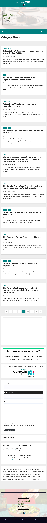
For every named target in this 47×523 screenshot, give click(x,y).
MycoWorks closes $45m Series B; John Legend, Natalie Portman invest (20, 78)
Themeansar (38, 519)
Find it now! (23, 369)
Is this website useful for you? (23, 351)
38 (36, 311)
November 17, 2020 (10, 109)
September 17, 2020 (10, 217)
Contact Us (9, 430)
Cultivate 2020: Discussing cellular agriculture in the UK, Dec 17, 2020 (23, 52)
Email (8, 392)
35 (28, 311)
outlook (16, 449)
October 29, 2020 (10, 164)
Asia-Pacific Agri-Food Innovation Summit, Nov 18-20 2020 (23, 132)
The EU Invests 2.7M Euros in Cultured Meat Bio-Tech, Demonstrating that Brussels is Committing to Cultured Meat (22, 159)
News (9, 48)
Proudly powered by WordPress (13, 519)
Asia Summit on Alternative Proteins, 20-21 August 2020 (21, 264)
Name (9, 383)
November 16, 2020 (10, 136)
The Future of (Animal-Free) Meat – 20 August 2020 (23, 238)
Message (7, 402)
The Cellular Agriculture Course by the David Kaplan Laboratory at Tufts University (22, 187)
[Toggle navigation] (44, 31)
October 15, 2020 (10, 191)
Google (12, 449)
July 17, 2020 (8, 295)
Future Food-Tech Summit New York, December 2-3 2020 (19, 105)
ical (9, 449)
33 (19, 311)
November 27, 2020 (10, 83)
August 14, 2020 (9, 242)
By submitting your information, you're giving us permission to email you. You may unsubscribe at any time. (23, 424)
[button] (41, 31)
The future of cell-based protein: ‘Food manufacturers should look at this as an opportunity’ (20, 290)
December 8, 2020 (10, 56)
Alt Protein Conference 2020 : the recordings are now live (22, 213)
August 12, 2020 (9, 269)
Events (5, 48)
